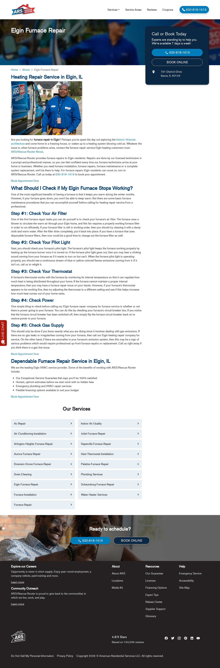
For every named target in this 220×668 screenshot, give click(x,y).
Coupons (167, 9)
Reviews (152, 9)
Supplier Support (155, 608)
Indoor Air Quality (91, 423)
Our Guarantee (154, 573)
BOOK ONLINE (177, 62)
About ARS (118, 573)
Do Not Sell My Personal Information (32, 655)
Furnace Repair (23, 504)
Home (14, 69)
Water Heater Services (94, 494)
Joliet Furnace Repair (93, 433)
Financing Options (156, 587)
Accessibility (186, 580)
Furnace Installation (25, 494)
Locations (117, 580)
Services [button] (112, 9)
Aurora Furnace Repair (27, 454)
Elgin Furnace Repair (26, 484)
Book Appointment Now (25, 180)
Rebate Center (153, 601)
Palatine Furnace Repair (95, 464)
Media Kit (117, 587)
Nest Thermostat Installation (97, 454)
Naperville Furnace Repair (96, 443)
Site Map (184, 587)
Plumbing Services (92, 474)
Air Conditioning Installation (30, 433)
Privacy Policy (65, 655)
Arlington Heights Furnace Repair (33, 443)
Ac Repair (20, 423)
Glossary (150, 616)
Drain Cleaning (22, 474)
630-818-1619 (64, 174)
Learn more (17, 582)
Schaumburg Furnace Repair (97, 484)
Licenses (150, 580)
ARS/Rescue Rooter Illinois (27, 151)
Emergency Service (190, 573)
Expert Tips (152, 594)
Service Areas (133, 9)
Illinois (26, 69)
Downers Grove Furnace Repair (32, 464)
